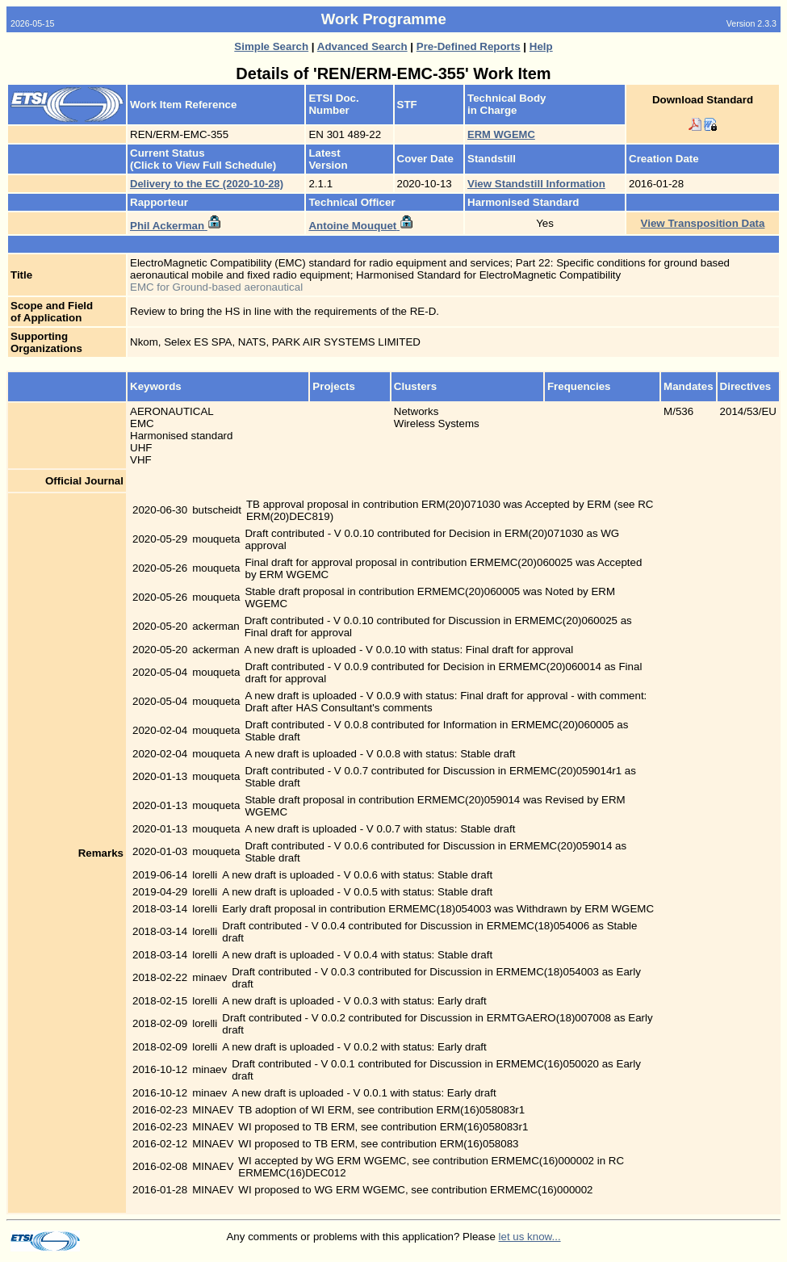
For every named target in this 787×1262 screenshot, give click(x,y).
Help (541, 46)
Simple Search (271, 46)
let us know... (530, 1237)
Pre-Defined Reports (469, 46)
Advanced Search (362, 46)
